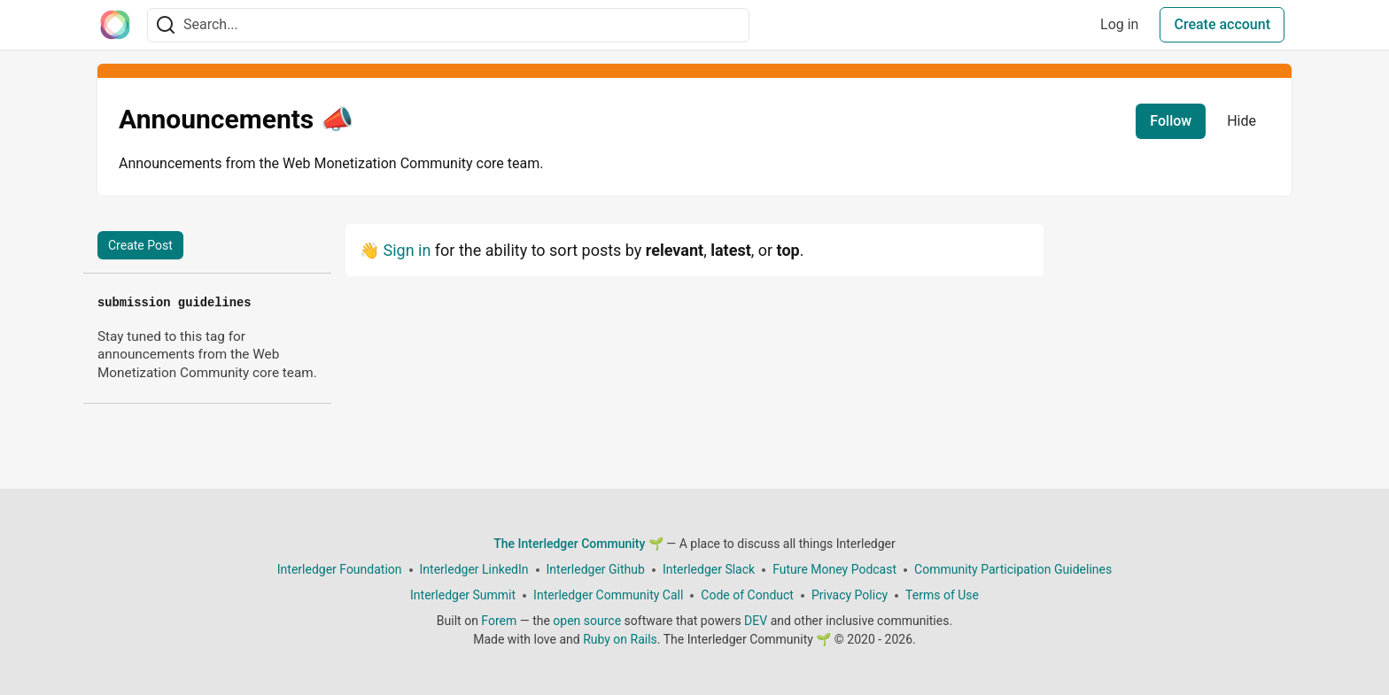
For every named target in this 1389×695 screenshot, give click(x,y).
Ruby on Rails (620, 639)
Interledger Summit (463, 595)
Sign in (407, 250)
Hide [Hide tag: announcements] (1241, 120)
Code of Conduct (747, 595)
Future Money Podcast (834, 569)
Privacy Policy (849, 595)
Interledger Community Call (608, 595)
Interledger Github (596, 569)
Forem (498, 621)
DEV (755, 621)
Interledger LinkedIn (474, 569)
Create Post (140, 245)
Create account (1222, 24)
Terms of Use (942, 595)
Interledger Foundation (339, 569)
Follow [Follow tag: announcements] (1170, 120)
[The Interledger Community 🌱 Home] (115, 24)
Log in (1119, 24)
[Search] (165, 25)
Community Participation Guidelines (1013, 569)
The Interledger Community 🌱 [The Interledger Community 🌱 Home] (578, 544)
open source (587, 621)
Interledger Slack (709, 569)
